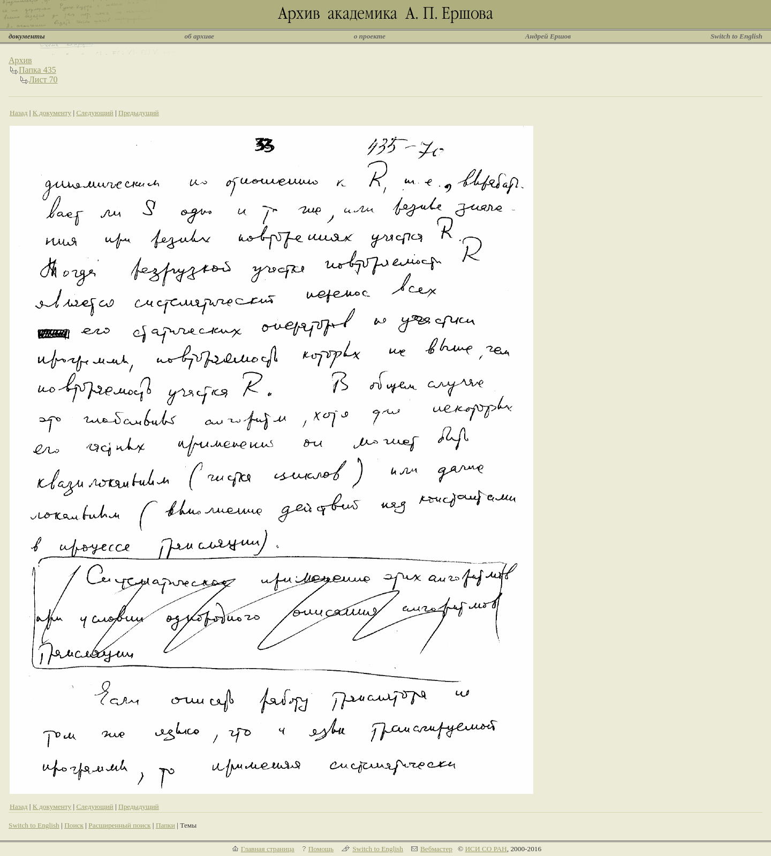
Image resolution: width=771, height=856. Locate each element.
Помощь (321, 849)
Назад (19, 113)
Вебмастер (436, 849)
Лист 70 (43, 79)
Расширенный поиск (119, 825)
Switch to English (736, 36)
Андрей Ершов (548, 36)
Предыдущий (138, 113)
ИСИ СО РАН (486, 849)
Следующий (94, 113)
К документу (52, 113)
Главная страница (267, 849)
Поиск (74, 825)
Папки (165, 825)
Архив (20, 60)
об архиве (199, 36)
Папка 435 (37, 69)
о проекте (370, 36)
